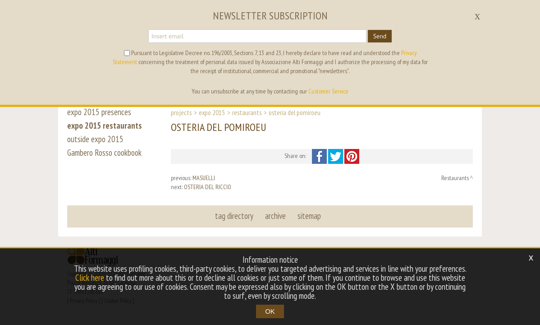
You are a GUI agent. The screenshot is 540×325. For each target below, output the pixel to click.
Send (380, 36)
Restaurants (246, 112)
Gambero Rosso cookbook (104, 152)
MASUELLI (203, 178)
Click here (89, 277)
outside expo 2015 (95, 139)
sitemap (309, 215)
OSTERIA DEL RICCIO (207, 187)
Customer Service (328, 91)
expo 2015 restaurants (104, 125)
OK (270, 311)
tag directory (234, 215)
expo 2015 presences (99, 112)
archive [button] (275, 215)
